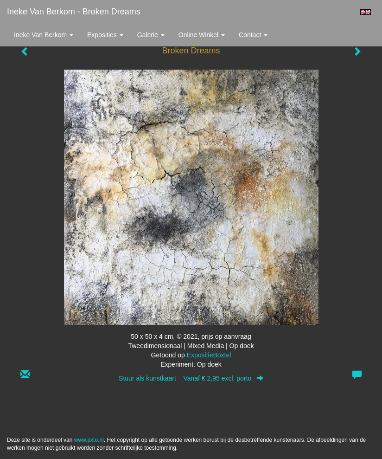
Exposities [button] (105, 35)
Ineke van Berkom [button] (43, 35)
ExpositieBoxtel (209, 355)
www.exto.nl (89, 440)
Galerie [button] (151, 35)
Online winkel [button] (201, 35)
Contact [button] (253, 35)
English (365, 12)
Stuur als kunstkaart (191, 378)
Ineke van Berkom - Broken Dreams (73, 11)
